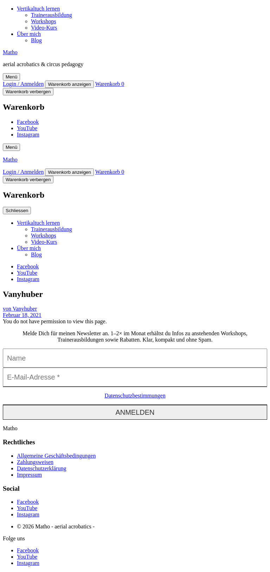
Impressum (29, 475)
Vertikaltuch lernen (38, 9)
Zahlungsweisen (35, 462)
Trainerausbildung (51, 15)
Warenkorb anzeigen (69, 84)
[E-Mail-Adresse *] (135, 377)
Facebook (28, 122)
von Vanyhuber (20, 309)
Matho (10, 52)
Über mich (29, 34)
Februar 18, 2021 (22, 315)
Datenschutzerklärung (41, 468)
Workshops (43, 21)
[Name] (135, 358)
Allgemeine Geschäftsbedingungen (56, 456)
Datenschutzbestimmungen (134, 396)
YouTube (27, 128)
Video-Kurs (44, 28)
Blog (36, 40)
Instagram (28, 135)
